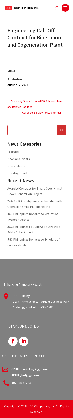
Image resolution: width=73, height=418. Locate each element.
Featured (13, 151)
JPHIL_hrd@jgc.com (25, 375)
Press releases (16, 166)
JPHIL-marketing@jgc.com (29, 369)
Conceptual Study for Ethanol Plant (44, 112)
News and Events (18, 159)
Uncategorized (17, 173)
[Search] (61, 130)
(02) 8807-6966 (22, 383)
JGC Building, (22, 296)
